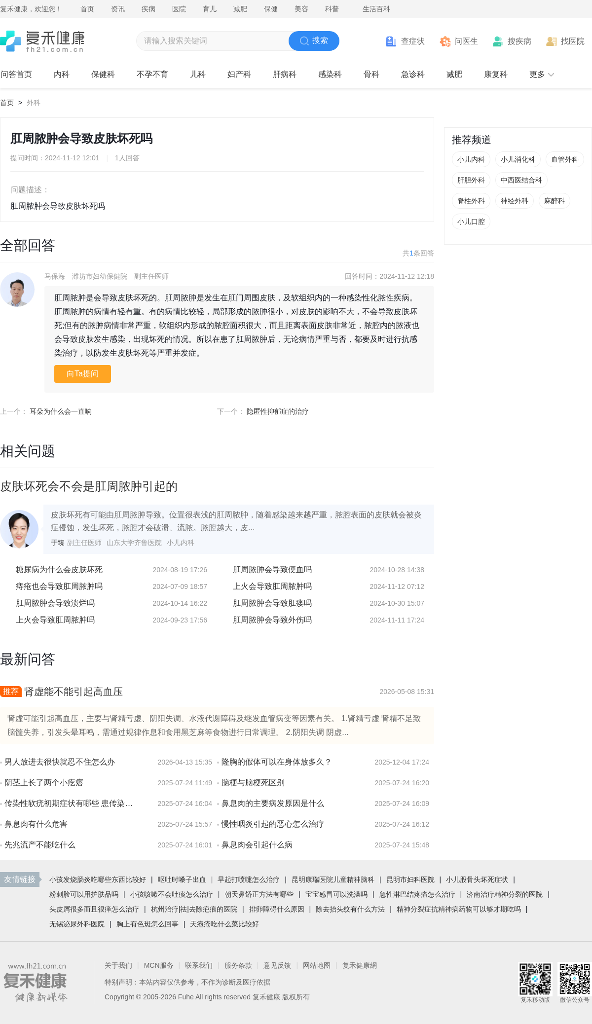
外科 (33, 103)
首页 (87, 9)
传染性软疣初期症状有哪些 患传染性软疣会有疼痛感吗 (71, 803)
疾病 (148, 9)
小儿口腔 (471, 221)
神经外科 (514, 201)
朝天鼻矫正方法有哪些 (259, 894)
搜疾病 (519, 41)
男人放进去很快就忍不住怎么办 (59, 762)
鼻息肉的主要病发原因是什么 (273, 803)
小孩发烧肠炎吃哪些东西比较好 (97, 879)
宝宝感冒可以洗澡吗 (336, 894)
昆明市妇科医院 (410, 879)
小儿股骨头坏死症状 (477, 879)
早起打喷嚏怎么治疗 (249, 879)
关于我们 (118, 965)
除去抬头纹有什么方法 (350, 909)
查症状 (413, 41)
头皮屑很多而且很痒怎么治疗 (94, 909)
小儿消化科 (518, 159)
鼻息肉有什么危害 (36, 824)
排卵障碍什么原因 (276, 909)
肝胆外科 (471, 180)
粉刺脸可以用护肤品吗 (83, 894)
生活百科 (376, 9)
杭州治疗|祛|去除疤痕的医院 (194, 909)
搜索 (314, 41)
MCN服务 (159, 965)
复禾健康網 (359, 965)
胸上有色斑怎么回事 (147, 924)
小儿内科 (471, 159)
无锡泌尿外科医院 (77, 924)
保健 (271, 9)
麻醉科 (554, 201)
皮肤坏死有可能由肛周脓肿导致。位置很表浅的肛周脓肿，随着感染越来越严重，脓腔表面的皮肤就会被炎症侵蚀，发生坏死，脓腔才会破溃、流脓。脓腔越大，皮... (236, 521)
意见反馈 (277, 965)
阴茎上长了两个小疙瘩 (43, 782)
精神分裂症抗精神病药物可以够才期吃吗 (459, 909)
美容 (301, 9)
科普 (332, 9)
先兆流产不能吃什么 (39, 845)
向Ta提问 (83, 373)
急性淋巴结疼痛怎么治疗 (417, 894)
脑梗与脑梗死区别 (253, 782)
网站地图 (317, 965)
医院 (179, 9)
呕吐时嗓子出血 (182, 879)
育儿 (210, 9)
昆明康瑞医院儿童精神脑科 (333, 879)
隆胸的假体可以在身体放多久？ (277, 762)
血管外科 (565, 159)
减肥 (240, 9)
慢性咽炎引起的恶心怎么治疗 (273, 824)
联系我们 (199, 965)
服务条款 (238, 965)
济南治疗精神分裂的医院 (505, 894)
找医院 (573, 41)
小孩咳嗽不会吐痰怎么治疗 (171, 894)
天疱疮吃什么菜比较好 (224, 924)
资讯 (118, 9)
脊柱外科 (471, 201)
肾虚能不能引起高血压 (73, 691)
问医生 (466, 41)
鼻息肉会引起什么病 (257, 845)
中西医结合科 (521, 180)
